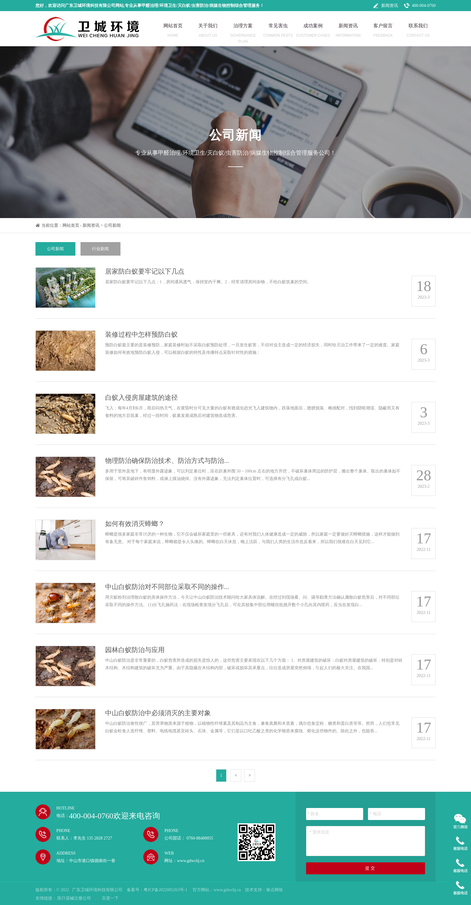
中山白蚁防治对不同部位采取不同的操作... (167, 587)
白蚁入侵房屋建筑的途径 (141, 397)
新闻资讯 (389, 5)
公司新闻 (112, 225)
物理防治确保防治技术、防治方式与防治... (167, 460)
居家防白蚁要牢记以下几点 (144, 271)
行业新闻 (100, 249)
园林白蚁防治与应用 (135, 650)
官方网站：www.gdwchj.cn (217, 890)
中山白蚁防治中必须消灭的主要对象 (158, 713)
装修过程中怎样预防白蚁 (141, 334)
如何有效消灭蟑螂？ (135, 523)
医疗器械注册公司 (74, 898)
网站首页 (70, 225)
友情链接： (45, 898)
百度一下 (110, 898)
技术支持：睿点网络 (264, 890)
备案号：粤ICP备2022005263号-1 (157, 890)
